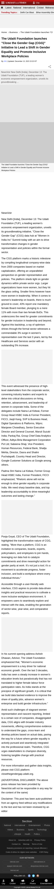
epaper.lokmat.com (14, 866)
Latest (8, 7)
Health (27, 834)
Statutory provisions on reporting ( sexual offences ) (27, 848)
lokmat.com (14, 862)
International (29, 7)
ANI (5, 61)
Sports (30, 830)
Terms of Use (37, 844)
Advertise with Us (25, 840)
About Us (12, 840)
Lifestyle (17, 834)
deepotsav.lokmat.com (39, 866)
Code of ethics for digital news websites (21, 852)
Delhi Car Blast (27, 12)
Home (4, 32)
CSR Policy (43, 852)
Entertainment (34, 825)
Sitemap (26, 844)
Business (13, 32)
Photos (47, 825)
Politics (37, 834)
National (17, 7)
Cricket (40, 7)
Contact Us (16, 844)
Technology (42, 830)
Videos (10, 830)
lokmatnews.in (39, 862)
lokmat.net (14, 870)
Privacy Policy (39, 840)
